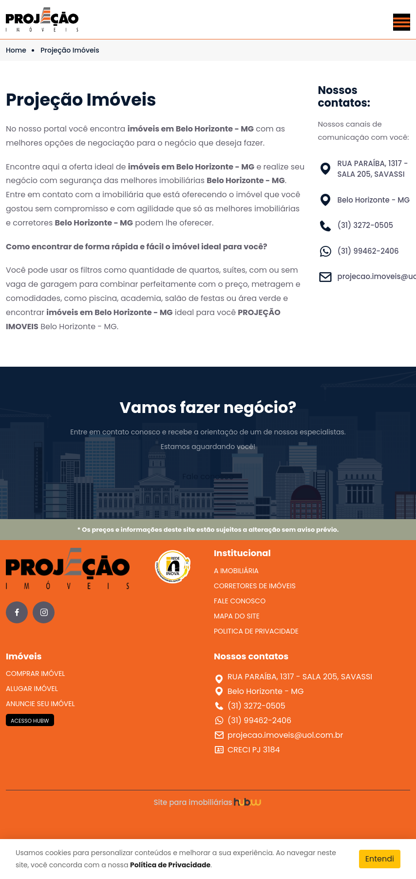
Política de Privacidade (170, 865)
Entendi (379, 858)
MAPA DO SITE (237, 616)
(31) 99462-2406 (368, 251)
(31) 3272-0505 (366, 225)
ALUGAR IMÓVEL (32, 688)
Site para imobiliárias (207, 802)
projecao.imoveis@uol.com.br (285, 735)
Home (16, 50)
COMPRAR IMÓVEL (35, 673)
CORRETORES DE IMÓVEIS (255, 586)
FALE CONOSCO (239, 601)
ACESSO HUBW (30, 721)
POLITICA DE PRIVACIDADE (256, 631)
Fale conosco (208, 476)
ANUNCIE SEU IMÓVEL (40, 704)
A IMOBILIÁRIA (236, 571)
